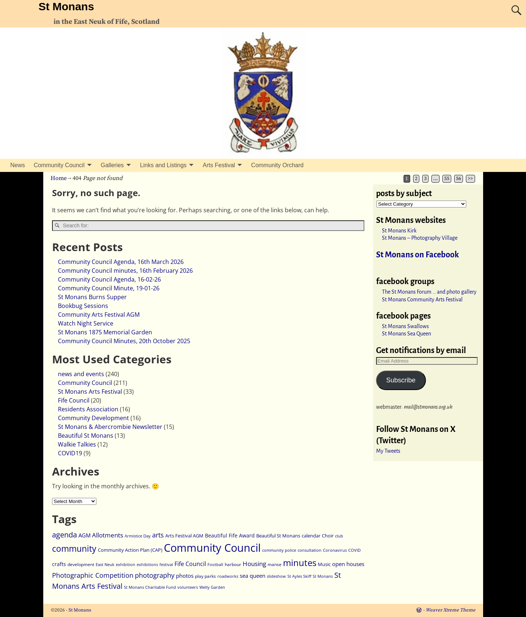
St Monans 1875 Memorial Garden (105, 332)
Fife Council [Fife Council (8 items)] (190, 564)
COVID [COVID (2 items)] (354, 550)
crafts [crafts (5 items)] (59, 564)
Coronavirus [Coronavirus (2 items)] (335, 550)
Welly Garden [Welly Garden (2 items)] (212, 587)
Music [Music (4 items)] (324, 564)
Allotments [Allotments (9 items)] (107, 535)
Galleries (112, 165)
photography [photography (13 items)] (154, 575)
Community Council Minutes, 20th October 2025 (124, 341)
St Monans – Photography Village (419, 238)
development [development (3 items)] (80, 564)
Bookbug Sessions (83, 306)
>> (470, 179)
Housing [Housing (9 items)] (254, 563)
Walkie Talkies (77, 444)
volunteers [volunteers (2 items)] (187, 587)
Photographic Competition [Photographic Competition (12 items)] (92, 575)
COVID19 (70, 453)
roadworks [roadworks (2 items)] (227, 576)
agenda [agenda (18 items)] (64, 535)
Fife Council (73, 400)
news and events (81, 374)
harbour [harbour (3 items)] (233, 564)
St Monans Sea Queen (406, 334)
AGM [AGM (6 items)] (84, 535)
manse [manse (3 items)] (275, 564)
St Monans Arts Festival (90, 392)
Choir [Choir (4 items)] (328, 535)
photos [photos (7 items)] (185, 576)
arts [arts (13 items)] (158, 534)
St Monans (66, 6)
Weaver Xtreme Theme (450, 610)
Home (59, 178)
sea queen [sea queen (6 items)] (252, 575)
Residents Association (88, 409)
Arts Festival (219, 165)
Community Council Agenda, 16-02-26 (109, 279)
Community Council (59, 165)
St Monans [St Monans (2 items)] (323, 576)
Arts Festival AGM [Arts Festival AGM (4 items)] (184, 535)
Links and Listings (163, 165)
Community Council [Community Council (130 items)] (212, 547)
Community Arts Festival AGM (99, 315)
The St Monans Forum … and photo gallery (429, 292)
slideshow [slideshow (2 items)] (276, 576)
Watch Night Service (85, 323)
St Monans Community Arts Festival (422, 299)
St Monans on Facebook (417, 254)
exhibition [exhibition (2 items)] (125, 564)
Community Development (93, 418)
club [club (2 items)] (339, 536)
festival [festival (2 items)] (166, 564)
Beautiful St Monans (85, 435)
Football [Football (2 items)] (215, 564)
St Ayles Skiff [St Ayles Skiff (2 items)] (299, 576)
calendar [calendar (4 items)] (311, 535)
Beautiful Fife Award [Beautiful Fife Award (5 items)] (230, 535)
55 (446, 179)
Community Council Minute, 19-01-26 (108, 288)
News (17, 165)
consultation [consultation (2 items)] (309, 550)
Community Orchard (277, 165)
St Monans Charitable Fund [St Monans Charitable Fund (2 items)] (150, 587)
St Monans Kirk (399, 231)
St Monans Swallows (405, 326)
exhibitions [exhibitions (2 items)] (147, 564)
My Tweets (388, 451)
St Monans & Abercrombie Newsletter (110, 427)
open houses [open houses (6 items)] (348, 564)
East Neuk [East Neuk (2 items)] (105, 564)
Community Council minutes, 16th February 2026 (125, 271)
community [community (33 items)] (74, 548)
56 (458, 179)
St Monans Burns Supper (92, 297)
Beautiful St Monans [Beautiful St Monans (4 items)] (278, 535)
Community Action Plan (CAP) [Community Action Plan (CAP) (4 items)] (130, 550)
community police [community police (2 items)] (279, 550)
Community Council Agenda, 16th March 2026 (121, 262)
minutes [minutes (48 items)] (299, 563)
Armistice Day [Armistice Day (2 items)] (138, 536)
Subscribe (400, 380)
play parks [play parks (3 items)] (205, 576)
